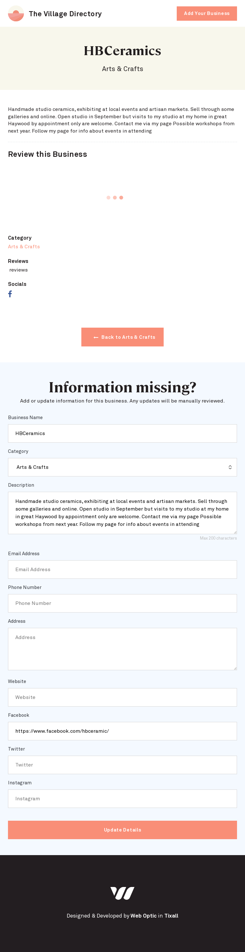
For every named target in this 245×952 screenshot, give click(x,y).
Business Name (25, 417)
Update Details (122, 830)
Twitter (16, 749)
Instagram (20, 783)
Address (17, 621)
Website (17, 681)
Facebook (18, 715)
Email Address (24, 553)
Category (18, 451)
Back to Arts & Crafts (124, 337)
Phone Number (24, 587)
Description (21, 485)
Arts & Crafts (24, 246)
